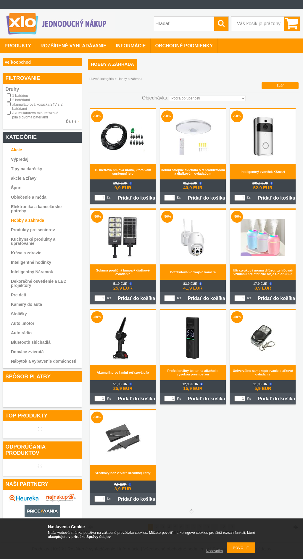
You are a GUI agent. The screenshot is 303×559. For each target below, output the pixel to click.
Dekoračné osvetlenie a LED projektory (39, 283)
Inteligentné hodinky (31, 262)
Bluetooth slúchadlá (31, 342)
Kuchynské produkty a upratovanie (33, 241)
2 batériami (21, 100)
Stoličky (19, 313)
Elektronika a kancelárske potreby (36, 208)
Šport (16, 187)
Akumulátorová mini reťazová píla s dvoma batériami (35, 115)
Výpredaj (19, 159)
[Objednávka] (208, 98)
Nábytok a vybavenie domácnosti (43, 361)
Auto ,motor (22, 323)
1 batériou (20, 96)
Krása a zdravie (26, 252)
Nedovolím (214, 551)
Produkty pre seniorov (33, 229)
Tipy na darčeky (26, 168)
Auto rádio (21, 332)
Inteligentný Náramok (32, 271)
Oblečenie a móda (28, 197)
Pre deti (18, 295)
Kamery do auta (26, 304)
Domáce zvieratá (27, 351)
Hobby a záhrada (27, 220)
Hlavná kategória (101, 79)
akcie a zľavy (23, 178)
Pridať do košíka (136, 197)
